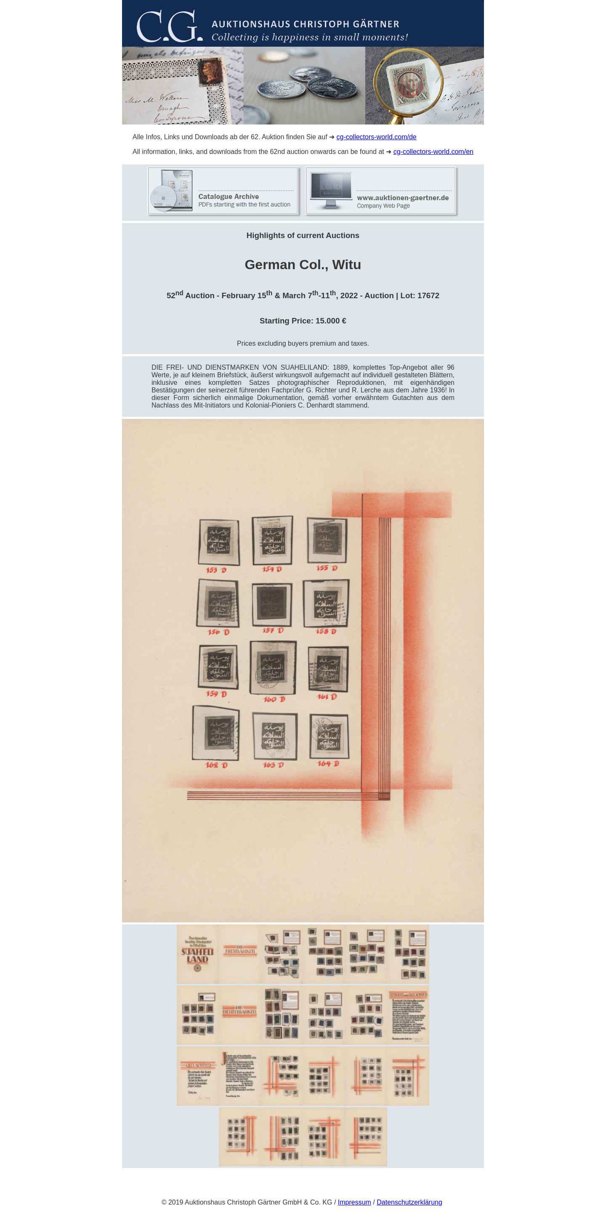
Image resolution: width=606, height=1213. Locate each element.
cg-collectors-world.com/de (376, 136)
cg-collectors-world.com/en (433, 151)
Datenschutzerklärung (409, 1202)
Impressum (354, 1202)
